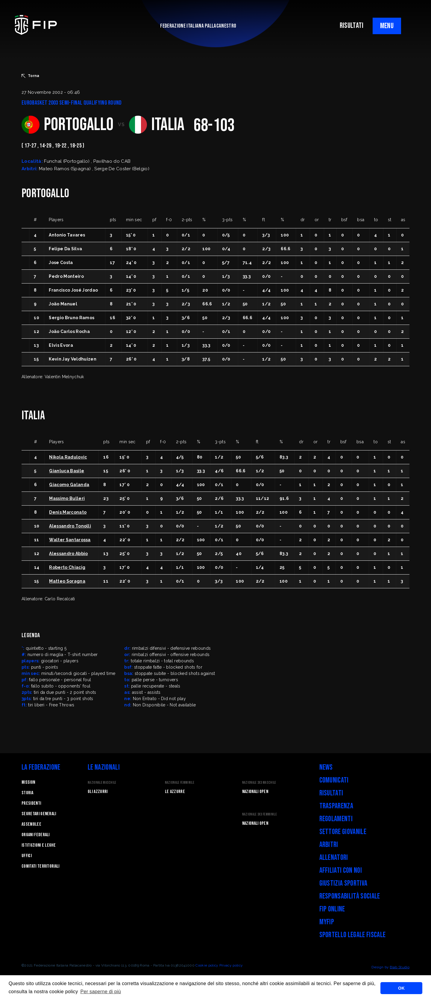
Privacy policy (231, 965)
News (326, 767)
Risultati (331, 793)
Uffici (27, 856)
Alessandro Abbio (68, 553)
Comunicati (334, 780)
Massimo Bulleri (67, 498)
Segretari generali (39, 814)
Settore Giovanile (342, 831)
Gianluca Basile (66, 470)
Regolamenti (336, 819)
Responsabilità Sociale (349, 896)
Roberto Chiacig (67, 567)
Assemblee (31, 824)
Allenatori (333, 857)
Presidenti (31, 803)
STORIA (27, 793)
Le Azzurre (175, 792)
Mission (28, 782)
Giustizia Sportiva (343, 883)
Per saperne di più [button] (100, 991)
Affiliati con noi (340, 870)
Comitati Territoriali (41, 866)
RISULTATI (352, 25)
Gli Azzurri (98, 792)
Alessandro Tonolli (70, 526)
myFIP (326, 922)
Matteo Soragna (67, 581)
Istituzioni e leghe (39, 845)
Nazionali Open (255, 792)
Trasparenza (336, 806)
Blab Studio (399, 967)
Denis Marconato (67, 512)
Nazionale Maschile (102, 782)
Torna (31, 76)
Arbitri (328, 844)
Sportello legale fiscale (352, 935)
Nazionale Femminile (179, 782)
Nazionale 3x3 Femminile (259, 814)
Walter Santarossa (69, 539)
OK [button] (401, 988)
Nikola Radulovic (68, 457)
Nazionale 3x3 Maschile (259, 782)
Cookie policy (206, 965)
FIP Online (332, 909)
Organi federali (36, 835)
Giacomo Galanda (69, 484)
